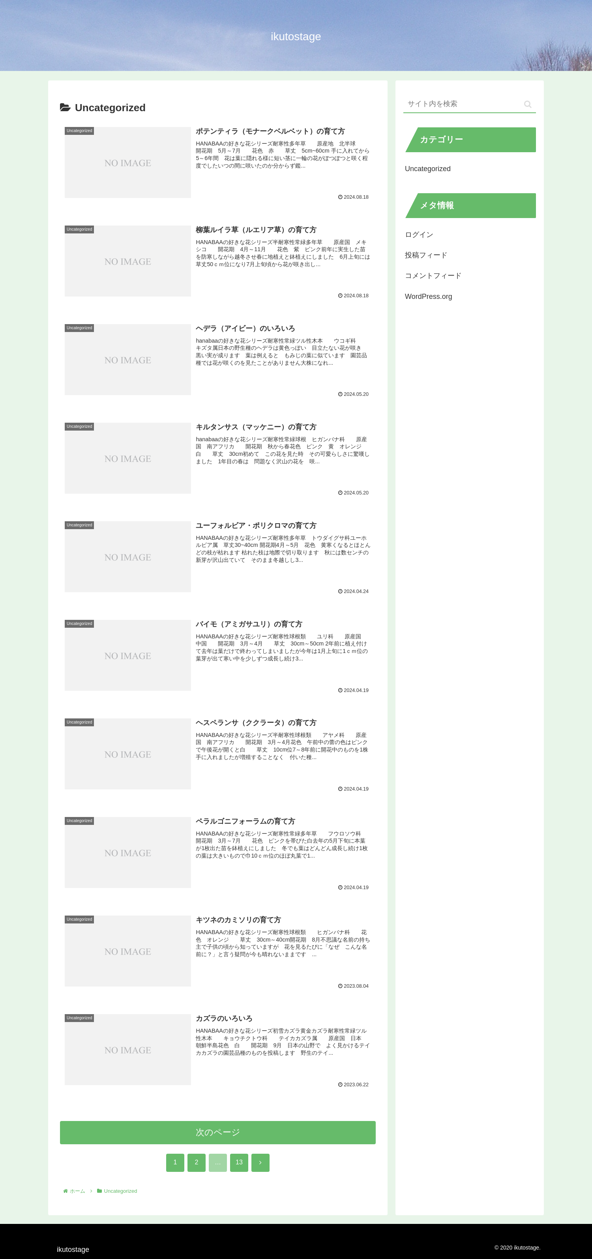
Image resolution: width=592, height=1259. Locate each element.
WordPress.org (428, 296)
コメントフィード (433, 276)
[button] (528, 104)
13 (239, 1163)
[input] (469, 104)
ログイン (419, 235)
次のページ (218, 1133)
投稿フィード (426, 255)
